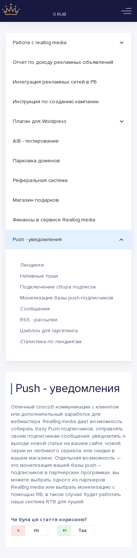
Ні (25, 531)
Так (72, 531)
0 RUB (59, 14)
